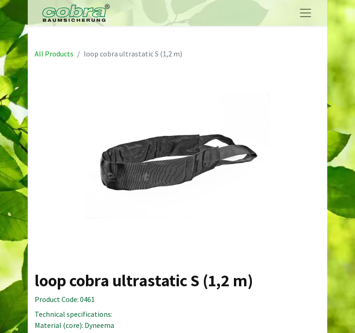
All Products (54, 53)
